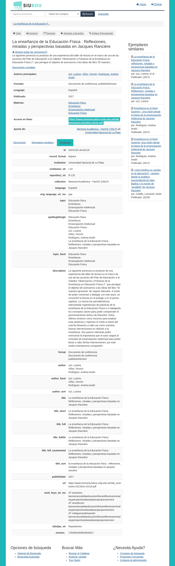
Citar (18, 33)
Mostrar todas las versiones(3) (29, 52)
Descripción (19, 142)
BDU (16, 5)
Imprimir (33, 33)
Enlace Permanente (102, 33)
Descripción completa (23, 67)
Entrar (156, 4)
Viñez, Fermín (89, 74)
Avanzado (103, 14)
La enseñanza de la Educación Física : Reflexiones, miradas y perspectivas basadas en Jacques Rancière (144, 91)
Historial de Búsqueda (29, 553)
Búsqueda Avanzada (28, 556)
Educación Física (78, 113)
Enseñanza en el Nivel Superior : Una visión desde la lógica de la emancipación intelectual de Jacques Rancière (146, 115)
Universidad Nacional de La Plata (102, 132)
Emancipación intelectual (82, 109)
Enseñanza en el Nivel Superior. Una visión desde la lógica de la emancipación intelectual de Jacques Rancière (146, 146)
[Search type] (62, 14)
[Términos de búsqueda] (28, 14)
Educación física (77, 102)
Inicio (141, 4)
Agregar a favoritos (74, 33)
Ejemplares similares (43, 142)
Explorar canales (77, 556)
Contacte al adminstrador (133, 560)
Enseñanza (74, 106)
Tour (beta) (74, 560)
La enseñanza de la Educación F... (31, 23)
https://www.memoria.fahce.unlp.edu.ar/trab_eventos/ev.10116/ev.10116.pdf (94, 121)
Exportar (50, 33)
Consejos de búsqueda (132, 553)
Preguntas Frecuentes (132, 556)
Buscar (88, 14)
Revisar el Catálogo (79, 553)
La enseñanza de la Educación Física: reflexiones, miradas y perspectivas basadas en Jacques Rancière (144, 63)
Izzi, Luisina (75, 74)
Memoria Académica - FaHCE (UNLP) (97, 129)
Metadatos (65, 142)
